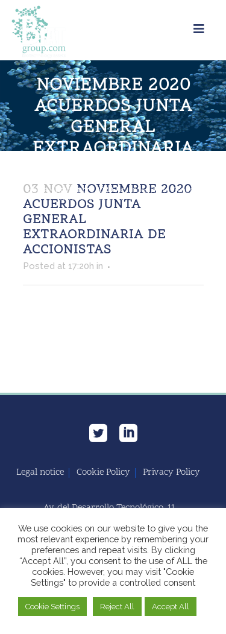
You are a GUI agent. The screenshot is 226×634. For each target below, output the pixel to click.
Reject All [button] (117, 606)
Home (37, 190)
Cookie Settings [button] (52, 606)
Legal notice (40, 473)
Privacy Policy (171, 473)
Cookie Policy (103, 473)
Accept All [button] (170, 606)
